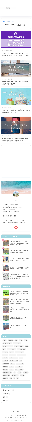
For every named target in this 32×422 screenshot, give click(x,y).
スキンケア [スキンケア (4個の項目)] (5, 355)
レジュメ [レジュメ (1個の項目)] (11, 369)
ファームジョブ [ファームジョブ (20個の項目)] (20, 363)
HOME (16, 412)
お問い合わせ (9, 417)
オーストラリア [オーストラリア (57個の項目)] (17, 343)
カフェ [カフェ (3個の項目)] (26, 346)
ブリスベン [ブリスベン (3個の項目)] (5, 366)
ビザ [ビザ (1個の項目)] (20, 360)
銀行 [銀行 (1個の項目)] (18, 378)
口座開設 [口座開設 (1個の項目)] (19, 372)
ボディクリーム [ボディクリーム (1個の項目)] (19, 366)
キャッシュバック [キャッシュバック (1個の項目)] (12, 349)
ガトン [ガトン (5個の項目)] (4, 349)
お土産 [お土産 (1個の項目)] (20, 340)
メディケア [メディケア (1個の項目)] (5, 369)
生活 (5, 397)
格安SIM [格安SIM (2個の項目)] (22, 375)
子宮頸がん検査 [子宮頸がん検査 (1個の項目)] (6, 375)
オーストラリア (8, 390)
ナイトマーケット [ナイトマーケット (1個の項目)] (13, 358)
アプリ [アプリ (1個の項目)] (25, 340)
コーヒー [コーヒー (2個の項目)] (12, 352)
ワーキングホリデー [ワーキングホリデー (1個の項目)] (7, 372)
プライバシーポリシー (21, 417)
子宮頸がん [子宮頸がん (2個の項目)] (25, 372)
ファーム (6, 394)
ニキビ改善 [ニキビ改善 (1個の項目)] (5, 360)
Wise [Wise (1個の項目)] (16, 340)
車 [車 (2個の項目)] (14, 378)
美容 (5, 400)
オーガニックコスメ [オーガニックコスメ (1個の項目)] (7, 343)
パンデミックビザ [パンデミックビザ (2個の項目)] (14, 360)
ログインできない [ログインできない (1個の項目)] (19, 369)
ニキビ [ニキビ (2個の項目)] (20, 358)
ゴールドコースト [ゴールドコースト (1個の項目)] (19, 352)
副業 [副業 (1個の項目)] (15, 372)
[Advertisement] (24, 9)
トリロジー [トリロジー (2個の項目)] (5, 358)
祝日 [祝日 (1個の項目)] (11, 378)
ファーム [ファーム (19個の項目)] (13, 363)
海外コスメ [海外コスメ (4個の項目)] (5, 378)
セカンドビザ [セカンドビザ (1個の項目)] (13, 355)
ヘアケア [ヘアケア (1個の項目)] (11, 366)
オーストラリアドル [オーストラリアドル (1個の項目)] (18, 346)
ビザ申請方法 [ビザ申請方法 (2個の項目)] (6, 363)
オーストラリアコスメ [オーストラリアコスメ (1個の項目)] (7, 346)
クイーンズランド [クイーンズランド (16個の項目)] (21, 349)
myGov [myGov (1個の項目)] (4, 340)
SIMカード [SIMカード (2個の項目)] (10, 340)
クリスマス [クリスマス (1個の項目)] (5, 352)
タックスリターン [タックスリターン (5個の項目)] (21, 355)
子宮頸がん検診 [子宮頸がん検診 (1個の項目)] (15, 375)
